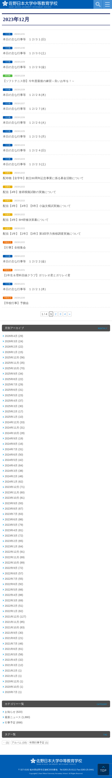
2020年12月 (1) (14, 681)
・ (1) (6, 742)
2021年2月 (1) (13, 670)
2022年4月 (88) (14, 594)
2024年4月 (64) (14, 465)
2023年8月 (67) (14, 508)
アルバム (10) (19, 742)
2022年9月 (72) (14, 567)
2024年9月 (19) (14, 438)
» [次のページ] (69, 314)
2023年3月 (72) (14, 535)
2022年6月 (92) (14, 584)
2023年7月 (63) (14, 513)
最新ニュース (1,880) (17, 717)
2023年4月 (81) (14, 530)
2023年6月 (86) (14, 519)
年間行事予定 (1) (38, 742)
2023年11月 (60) (15, 492)
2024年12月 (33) (15, 422)
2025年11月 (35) (15, 362)
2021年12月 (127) (15, 616)
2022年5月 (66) (14, 589)
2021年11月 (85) (15, 621)
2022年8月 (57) (14, 573)
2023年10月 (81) (15, 497)
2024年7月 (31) (14, 449)
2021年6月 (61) (14, 648)
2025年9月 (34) (14, 373)
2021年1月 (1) (13, 675)
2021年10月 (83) (15, 627)
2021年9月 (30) (14, 632)
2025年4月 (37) (14, 400)
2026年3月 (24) (14, 341)
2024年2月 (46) (14, 476)
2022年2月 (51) (14, 605)
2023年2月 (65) (14, 540)
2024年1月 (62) (14, 481)
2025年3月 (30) (14, 406)
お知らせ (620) (14, 711)
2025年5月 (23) (14, 395)
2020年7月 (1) (13, 692)
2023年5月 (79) (14, 524)
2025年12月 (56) (15, 357)
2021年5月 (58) (14, 654)
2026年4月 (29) (14, 335)
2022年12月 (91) (15, 551)
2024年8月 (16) (14, 443)
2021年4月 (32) (14, 659)
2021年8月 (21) (14, 638)
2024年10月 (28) (15, 433)
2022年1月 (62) (14, 611)
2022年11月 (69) (15, 557)
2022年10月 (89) (15, 562)
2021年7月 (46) (14, 643)
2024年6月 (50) (14, 454)
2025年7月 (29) (14, 384)
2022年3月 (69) (14, 600)
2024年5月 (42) (14, 459)
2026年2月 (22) (14, 346)
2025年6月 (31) (14, 389)
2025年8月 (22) (14, 379)
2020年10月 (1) (14, 686)
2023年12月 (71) (15, 486)
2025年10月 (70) (15, 368)
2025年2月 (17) (14, 411)
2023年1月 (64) (14, 546)
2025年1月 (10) (14, 416)
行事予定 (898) (14, 722)
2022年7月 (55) (14, 578)
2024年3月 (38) (14, 470)
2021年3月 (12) (14, 665)
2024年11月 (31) (15, 427)
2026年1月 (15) (14, 352)
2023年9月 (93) (14, 503)
